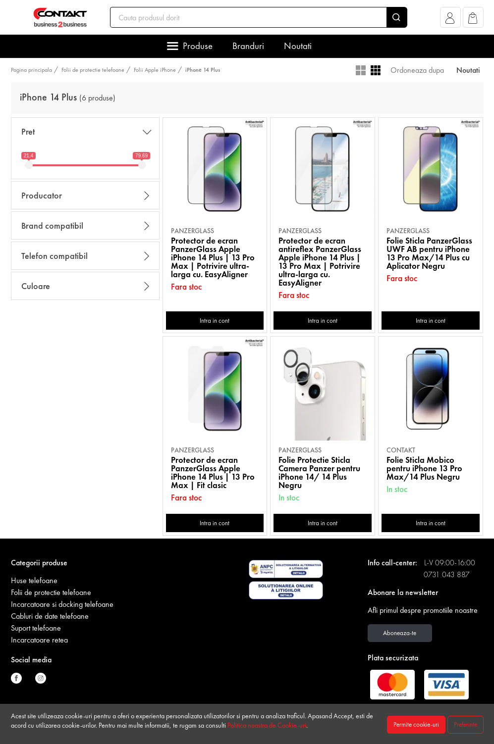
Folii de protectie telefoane (92, 70)
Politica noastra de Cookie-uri (266, 725)
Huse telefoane (34, 580)
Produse (198, 46)
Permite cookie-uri (416, 724)
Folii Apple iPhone (155, 70)
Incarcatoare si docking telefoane (62, 604)
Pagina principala (31, 70)
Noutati (298, 46)
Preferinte (465, 724)
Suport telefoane (36, 628)
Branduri (248, 46)
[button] (450, 20)
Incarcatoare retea (39, 640)
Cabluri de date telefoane (50, 616)
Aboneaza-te (399, 633)
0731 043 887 (447, 574)
